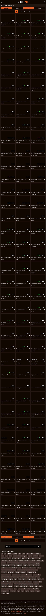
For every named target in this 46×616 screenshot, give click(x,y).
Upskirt (27, 591)
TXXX (32, 64)
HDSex (2, 272)
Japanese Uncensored (26, 574)
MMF (20, 579)
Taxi (25, 588)
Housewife (4, 572)
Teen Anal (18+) (5, 591)
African (9, 553)
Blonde (8, 558)
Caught (27, 558)
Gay (19, 567)
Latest (17, 8)
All (28, 8)
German (24, 567)
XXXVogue (18, 64)
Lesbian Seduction (16, 577)
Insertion (17, 572)
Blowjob (14, 558)
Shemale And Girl (24, 586)
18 (2, 553)
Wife (7, 593)
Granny (29, 567)
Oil (42, 579)
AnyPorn (18, 103)
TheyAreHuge (19, 155)
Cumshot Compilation (12, 563)
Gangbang (14, 567)
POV (12, 584)
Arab (23, 553)
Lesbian (8, 577)
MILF (16, 579)
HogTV (17, 51)
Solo (36, 586)
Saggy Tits (4, 586)
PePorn (2, 129)
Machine (24, 577)
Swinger (20, 588)
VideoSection (34, 37)
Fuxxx (2, 442)
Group (34, 567)
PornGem (33, 416)
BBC (6, 556)
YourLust (33, 77)
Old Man (3, 581)
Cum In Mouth (40, 560)
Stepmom (4, 588)
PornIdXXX (3, 77)
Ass (32, 553)
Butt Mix (23, 2)
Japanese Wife (36, 574)
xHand (2, 181)
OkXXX (2, 324)
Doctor (31, 563)
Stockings (10, 588)
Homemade (25, 570)
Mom (24, 579)
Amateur (15, 553)
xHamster (3, 24)
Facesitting (19, 565)
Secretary (10, 586)
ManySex (18, 481)
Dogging (37, 563)
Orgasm (9, 581)
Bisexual (3, 558)
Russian (36, 584)
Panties (35, 581)
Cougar (10, 560)
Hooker (31, 570)
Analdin (2, 64)
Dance (20, 563)
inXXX (2, 103)
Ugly (22, 591)
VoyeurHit (18, 77)
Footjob (3, 567)
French (8, 567)
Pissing (3, 584)
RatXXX (17, 116)
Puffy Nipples (24, 584)
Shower (31, 586)
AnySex (32, 90)
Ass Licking (37, 553)
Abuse (24, 613)
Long (39, 8)
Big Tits (41, 556)
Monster (34, 579)
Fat (29, 565)
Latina (3, 577)
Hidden (19, 570)
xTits (32, 24)
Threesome (12, 591)
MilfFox (2, 51)
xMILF (17, 442)
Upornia (33, 103)
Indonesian (10, 572)
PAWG (40, 581)
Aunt (3, 556)
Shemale (16, 586)
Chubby (38, 558)
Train (18, 591)
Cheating (33, 558)
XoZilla (2, 142)
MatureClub (18, 24)
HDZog (32, 181)
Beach (14, 556)
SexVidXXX (18, 90)
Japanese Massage (6, 574)
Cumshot (4, 563)
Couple (15, 560)
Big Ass (25, 556)
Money (28, 579)
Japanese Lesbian (31, 572)
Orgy (25, 581)
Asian (28, 553)
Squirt (40, 586)
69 (5, 553)
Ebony (13, 565)
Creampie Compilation (24, 560)
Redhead (31, 584)
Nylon (39, 579)
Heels (14, 570)
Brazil (19, 558)
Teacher (29, 588)
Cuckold (33, 560)
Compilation (4, 560)
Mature (37, 577)
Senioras (3, 90)
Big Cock (36, 556)
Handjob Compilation (6, 570)
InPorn (32, 51)
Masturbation (31, 577)
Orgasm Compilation (17, 581)
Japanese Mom (15, 574)
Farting (25, 565)
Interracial (23, 572)
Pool (8, 584)
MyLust (32, 129)
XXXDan (2, 259)
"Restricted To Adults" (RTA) (16, 611)
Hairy (39, 567)
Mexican (11, 579)
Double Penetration (6, 565)
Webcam (38, 591)
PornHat (33, 142)
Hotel (36, 570)
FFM (33, 565)
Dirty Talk (26, 563)
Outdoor (30, 581)
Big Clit (30, 556)
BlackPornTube (4, 116)
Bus (23, 558)
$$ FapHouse (34, 155)
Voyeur (32, 591)
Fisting (37, 565)
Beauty (19, 556)
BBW (10, 556)
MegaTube (3, 533)
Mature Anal (4, 579)
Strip (15, 588)
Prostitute (17, 584)
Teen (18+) (35, 588)
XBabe (17, 220)
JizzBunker (3, 168)
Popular (6, 8)
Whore (3, 593)
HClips (2, 311)
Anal (20, 553)
